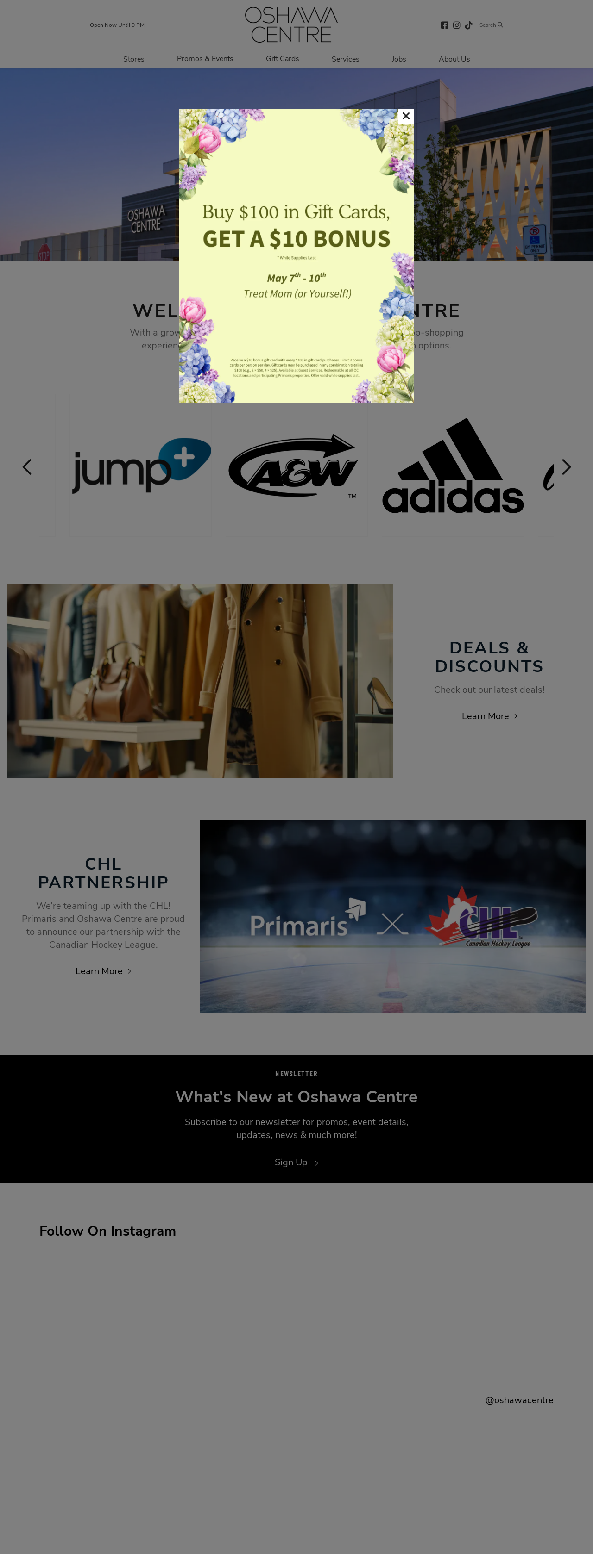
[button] (406, 116)
